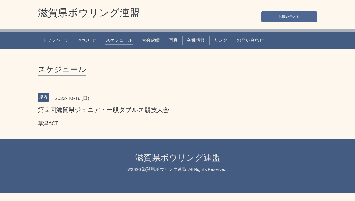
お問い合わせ (289, 15)
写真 (173, 40)
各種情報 (196, 40)
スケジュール (119, 40)
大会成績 (151, 40)
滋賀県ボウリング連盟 (89, 13)
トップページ (55, 40)
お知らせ (87, 40)
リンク (221, 40)
